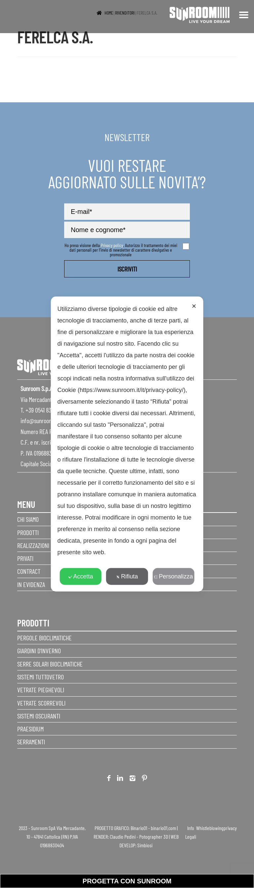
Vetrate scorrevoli (41, 703)
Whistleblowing (210, 828)
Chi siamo (28, 519)
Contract (28, 571)
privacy (230, 828)
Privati (25, 558)
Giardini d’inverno (39, 651)
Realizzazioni (33, 545)
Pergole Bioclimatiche (44, 638)
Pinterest (144, 779)
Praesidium (30, 729)
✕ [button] (193, 306)
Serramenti (31, 742)
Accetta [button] (80, 576)
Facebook (109, 779)
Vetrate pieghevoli (40, 690)
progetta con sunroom (127, 881)
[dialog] (127, 444)
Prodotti (28, 532)
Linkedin (120, 779)
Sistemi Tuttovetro (40, 677)
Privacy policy (112, 245)
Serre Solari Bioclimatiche (50, 664)
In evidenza (31, 584)
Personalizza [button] (173, 576)
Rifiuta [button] (127, 576)
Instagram (132, 779)
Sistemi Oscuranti (38, 716)
